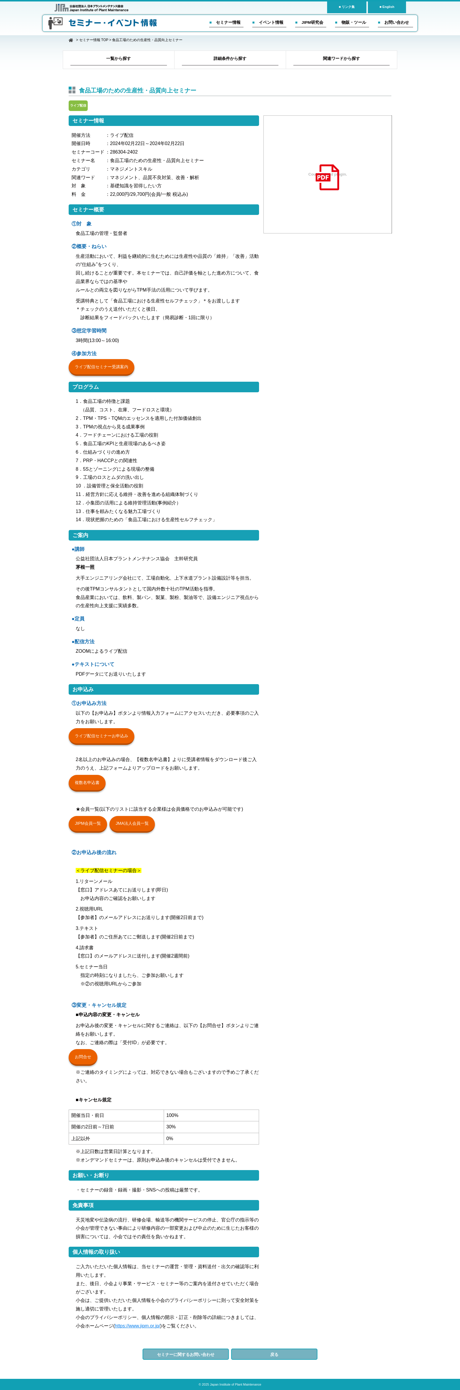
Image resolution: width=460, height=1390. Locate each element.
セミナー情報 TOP (93, 40)
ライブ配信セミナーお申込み (101, 735)
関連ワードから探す (341, 58)
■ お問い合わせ (393, 22)
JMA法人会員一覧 (132, 823)
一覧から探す (118, 58)
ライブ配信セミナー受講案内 (101, 366)
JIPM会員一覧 (88, 823)
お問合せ (83, 1056)
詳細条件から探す (230, 58)
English (388, 7)
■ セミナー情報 (224, 22)
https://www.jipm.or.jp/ (137, 1325)
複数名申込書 (87, 782)
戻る (274, 1354)
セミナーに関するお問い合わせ (185, 1354)
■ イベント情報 (267, 22)
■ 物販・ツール (350, 22)
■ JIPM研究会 (309, 22)
